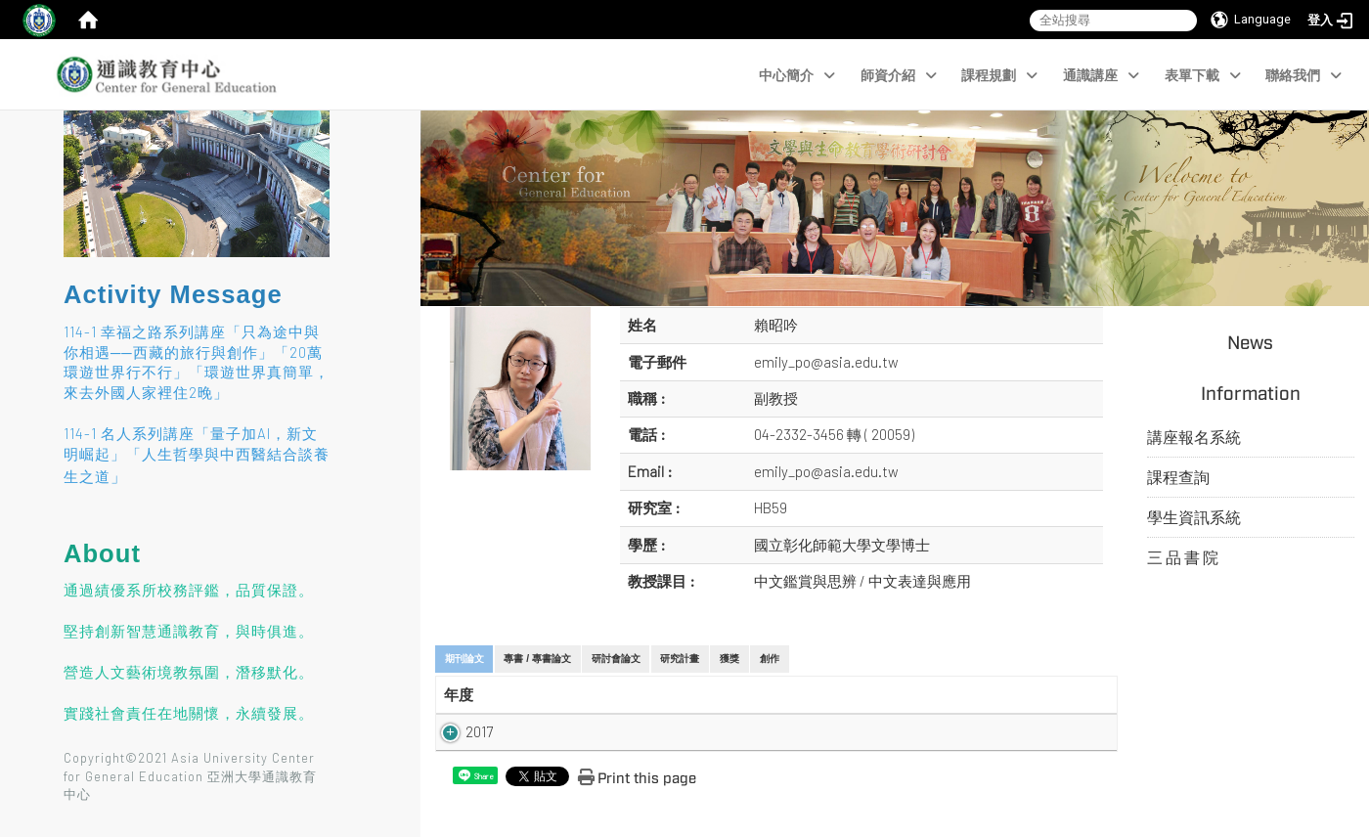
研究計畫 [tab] (679, 658)
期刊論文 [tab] (464, 658)
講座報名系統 (1194, 436)
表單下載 (1203, 75)
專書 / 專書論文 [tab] (537, 658)
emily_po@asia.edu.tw (826, 362)
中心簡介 (797, 75)
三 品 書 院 (1182, 557)
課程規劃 (999, 75)
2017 (457, 731)
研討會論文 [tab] (616, 658)
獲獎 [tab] (729, 658)
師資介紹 (899, 75)
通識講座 (1101, 75)
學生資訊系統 (1194, 516)
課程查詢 (1178, 476)
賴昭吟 (776, 324)
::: (54, 151)
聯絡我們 (1303, 75)
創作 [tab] (769, 658)
